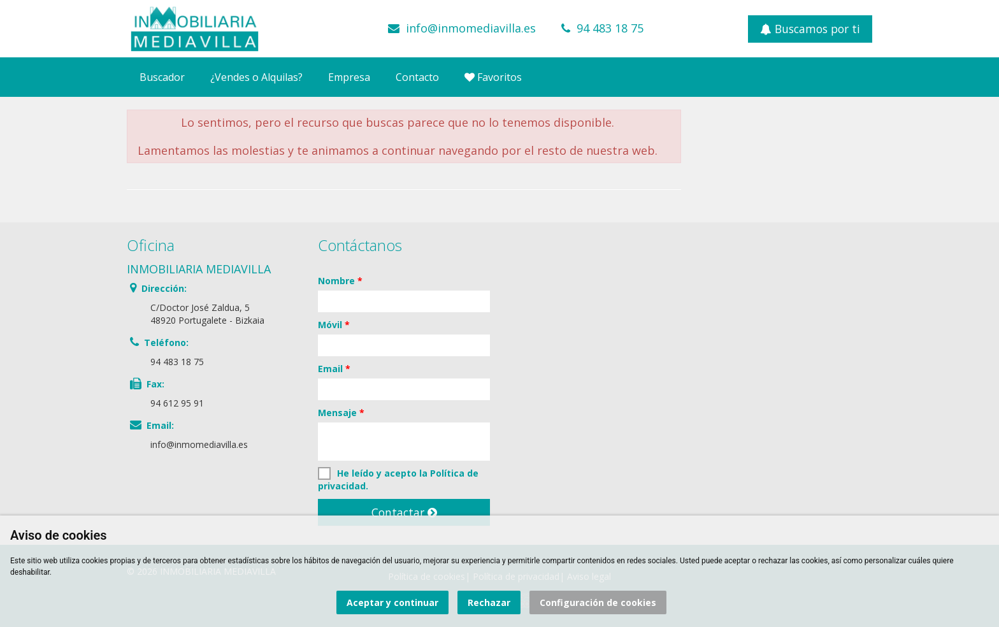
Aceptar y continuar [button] (392, 602)
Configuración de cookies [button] (598, 602)
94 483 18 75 (610, 28)
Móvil (334, 325)
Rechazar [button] (489, 602)
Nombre (340, 281)
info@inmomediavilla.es (471, 28)
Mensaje (341, 413)
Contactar (404, 512)
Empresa (349, 77)
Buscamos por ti (810, 28)
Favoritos (493, 77)
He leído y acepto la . (398, 479)
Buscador (162, 77)
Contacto (417, 77)
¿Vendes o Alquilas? (256, 77)
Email (334, 369)
